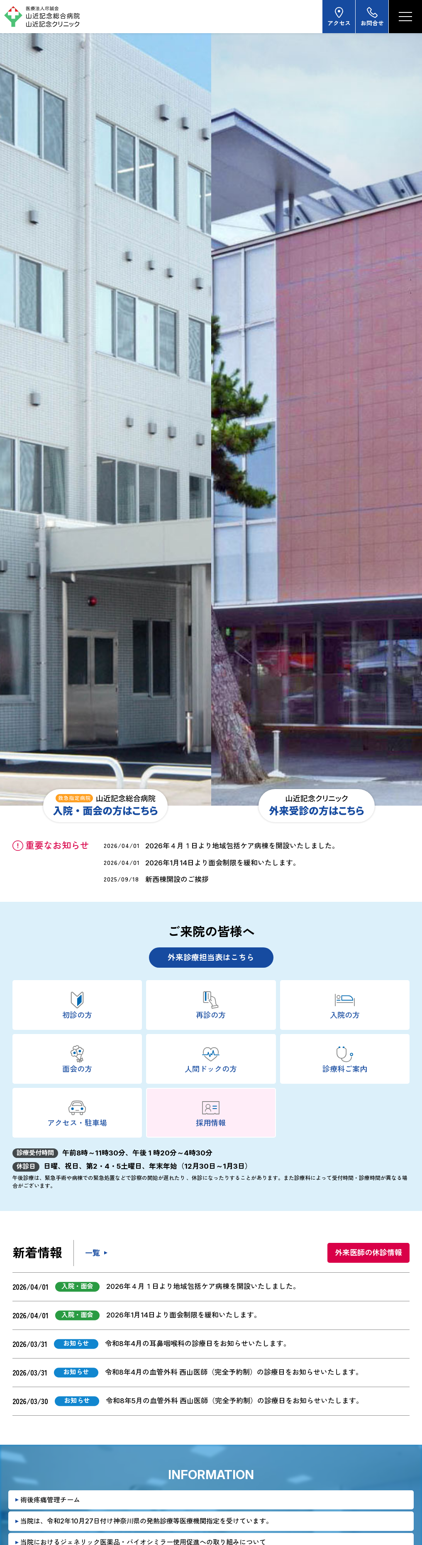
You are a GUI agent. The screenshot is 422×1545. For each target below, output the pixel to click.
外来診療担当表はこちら (211, 957)
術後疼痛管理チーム (50, 1500)
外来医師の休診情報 (368, 1252)
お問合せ (372, 16)
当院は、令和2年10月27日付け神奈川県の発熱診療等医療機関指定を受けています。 (146, 1521)
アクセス (339, 16)
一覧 (92, 1253)
